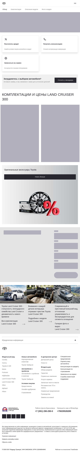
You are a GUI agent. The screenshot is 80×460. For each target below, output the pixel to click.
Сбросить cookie (7, 442)
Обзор (4, 9)
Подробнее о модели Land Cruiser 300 (37, 319)
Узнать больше (40, 177)
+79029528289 (64, 411)
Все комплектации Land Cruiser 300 (10, 322)
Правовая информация (9, 436)
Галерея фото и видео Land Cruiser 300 (62, 326)
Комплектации (16, 9)
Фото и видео (46, 9)
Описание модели (31, 9)
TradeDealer (74, 449)
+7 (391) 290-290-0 (44, 411)
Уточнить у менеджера (65, 80)
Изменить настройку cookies (10, 439)
